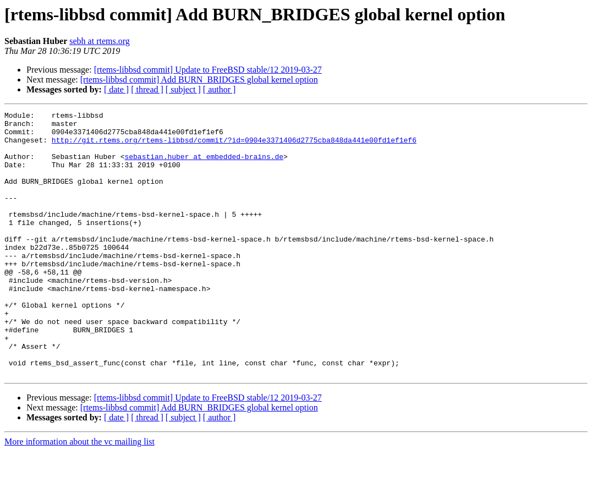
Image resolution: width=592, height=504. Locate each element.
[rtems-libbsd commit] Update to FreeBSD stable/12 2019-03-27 (208, 69)
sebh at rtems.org (99, 41)
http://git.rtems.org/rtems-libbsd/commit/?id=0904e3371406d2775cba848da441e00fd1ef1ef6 (234, 146)
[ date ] (116, 89)
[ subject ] (183, 89)
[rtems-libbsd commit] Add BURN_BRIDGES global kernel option (199, 79)
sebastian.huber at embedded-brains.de (203, 166)
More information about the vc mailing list (79, 494)
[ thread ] (147, 89)
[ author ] (219, 89)
